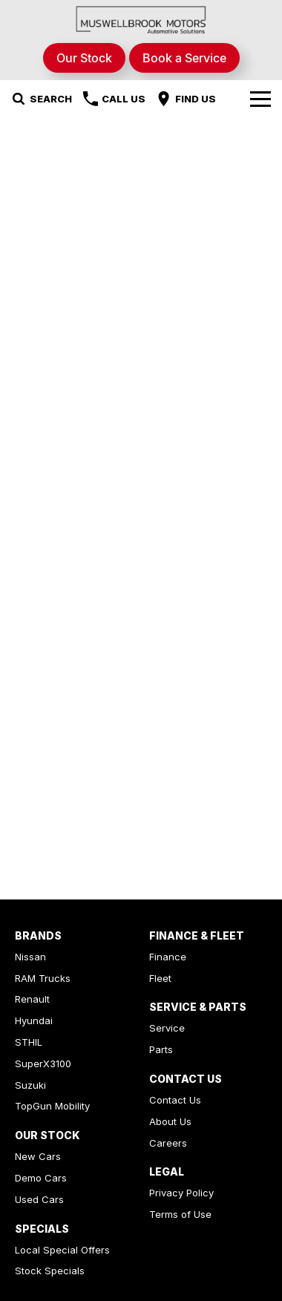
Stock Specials (50, 1271)
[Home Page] (141, 19)
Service (167, 1028)
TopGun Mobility (52, 1106)
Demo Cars (41, 1178)
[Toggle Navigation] (260, 98)
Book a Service (184, 57)
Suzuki (30, 1085)
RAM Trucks (42, 978)
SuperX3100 (43, 1063)
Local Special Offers (62, 1250)
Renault (32, 999)
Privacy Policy (181, 1193)
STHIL (28, 1042)
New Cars (38, 1156)
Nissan (30, 957)
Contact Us (175, 1100)
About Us (170, 1121)
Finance (167, 957)
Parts (161, 1049)
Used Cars (39, 1199)
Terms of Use (180, 1214)
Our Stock (84, 57)
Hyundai (34, 1020)
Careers (168, 1143)
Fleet (160, 978)
